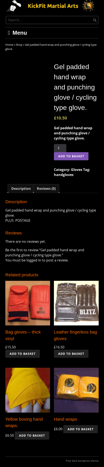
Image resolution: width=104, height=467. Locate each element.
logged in (33, 260)
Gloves (76, 169)
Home (9, 45)
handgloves (64, 174)
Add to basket (71, 156)
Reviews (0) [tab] (46, 188)
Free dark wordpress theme (82, 461)
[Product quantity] (60, 148)
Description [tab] (21, 188)
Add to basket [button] (23, 354)
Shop (19, 45)
